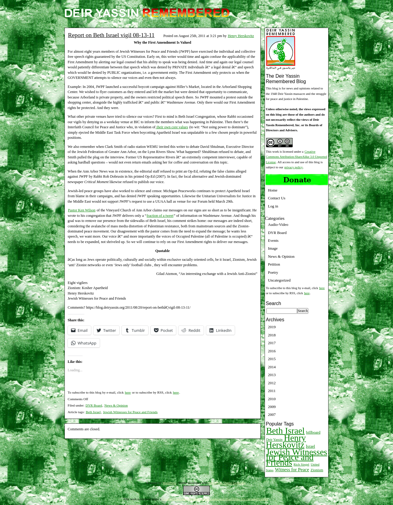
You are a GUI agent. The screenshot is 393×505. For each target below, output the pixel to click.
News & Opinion (116, 405)
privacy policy (294, 167)
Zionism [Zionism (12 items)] (316, 470)
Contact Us (276, 198)
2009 (272, 406)
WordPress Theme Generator (227, 483)
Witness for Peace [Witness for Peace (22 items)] (292, 469)
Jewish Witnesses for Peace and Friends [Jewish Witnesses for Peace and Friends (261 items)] (296, 457)
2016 (272, 351)
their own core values (172, 127)
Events (273, 240)
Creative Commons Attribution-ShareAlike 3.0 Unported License (296, 157)
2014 (272, 367)
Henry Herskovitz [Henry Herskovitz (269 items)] (286, 441)
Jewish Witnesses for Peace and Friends (130, 412)
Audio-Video (278, 224)
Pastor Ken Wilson (82, 210)
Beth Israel (93, 412)
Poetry (273, 272)
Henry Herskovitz (241, 36)
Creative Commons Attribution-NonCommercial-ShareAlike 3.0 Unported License (215, 499)
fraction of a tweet (160, 216)
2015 (272, 359)
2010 (272, 399)
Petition (274, 264)
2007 (272, 414)
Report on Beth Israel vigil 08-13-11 (111, 35)
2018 (272, 335)
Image (273, 248)
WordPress (169, 483)
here (128, 392)
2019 (272, 327)
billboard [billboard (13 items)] (313, 432)
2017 (272, 343)
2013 (272, 375)
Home (273, 190)
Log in (273, 206)
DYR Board (94, 405)
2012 (272, 383)
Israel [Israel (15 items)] (310, 446)
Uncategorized (279, 280)
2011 (271, 390)
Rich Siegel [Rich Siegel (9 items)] (301, 464)
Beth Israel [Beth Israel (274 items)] (285, 430)
